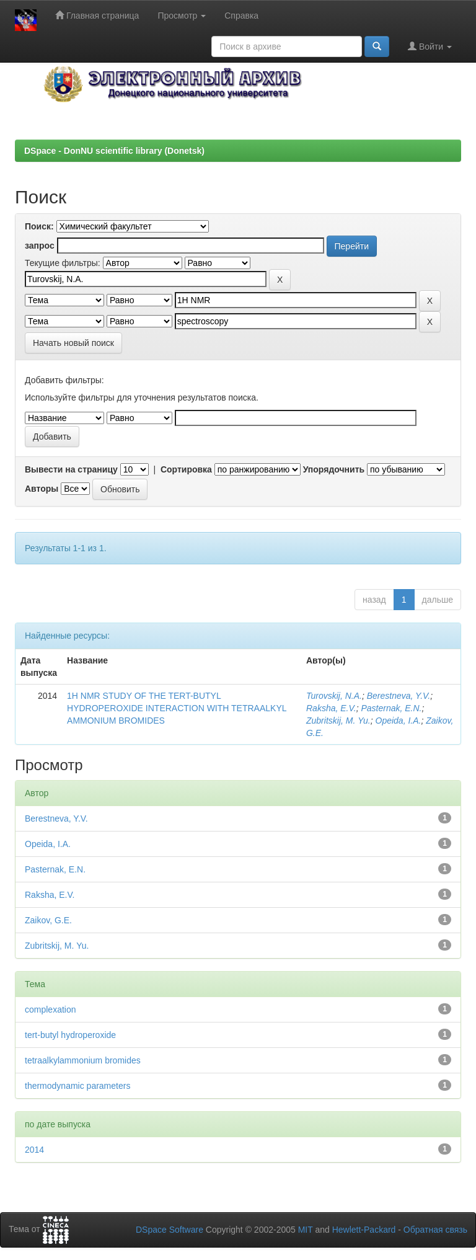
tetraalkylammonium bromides (83, 1060)
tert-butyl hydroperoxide (70, 1035)
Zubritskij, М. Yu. (338, 720)
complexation (50, 1009)
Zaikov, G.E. (48, 920)
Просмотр (181, 15)
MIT (305, 1230)
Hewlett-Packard (364, 1230)
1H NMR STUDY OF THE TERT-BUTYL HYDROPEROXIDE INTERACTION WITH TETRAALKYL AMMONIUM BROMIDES (176, 708)
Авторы (41, 489)
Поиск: (39, 226)
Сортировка (186, 469)
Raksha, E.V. (331, 708)
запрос (40, 246)
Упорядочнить (333, 469)
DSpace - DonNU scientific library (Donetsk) (114, 151)
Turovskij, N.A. (334, 696)
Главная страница (97, 15)
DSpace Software (169, 1230)
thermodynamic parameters (77, 1086)
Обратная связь (435, 1230)
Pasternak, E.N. (391, 708)
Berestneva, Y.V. (398, 696)
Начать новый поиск (73, 343)
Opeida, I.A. (398, 720)
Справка (241, 15)
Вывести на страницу (71, 469)
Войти (430, 46)
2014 (34, 1150)
